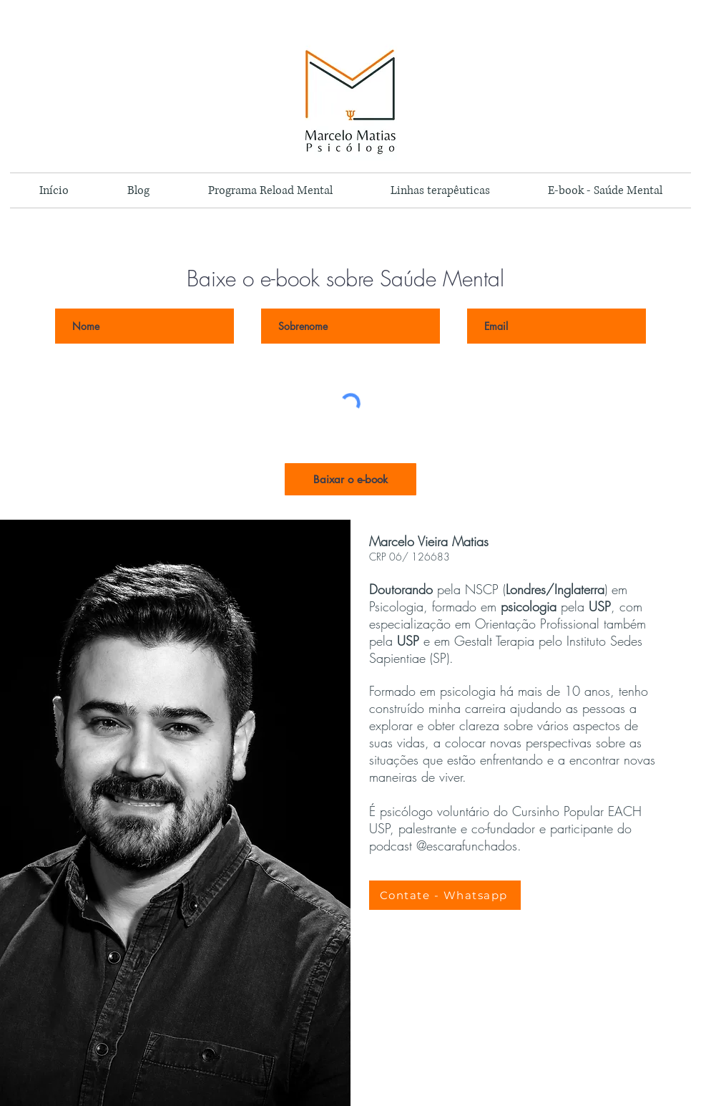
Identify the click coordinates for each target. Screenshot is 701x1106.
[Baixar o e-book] (350, 479)
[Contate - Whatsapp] (445, 895)
